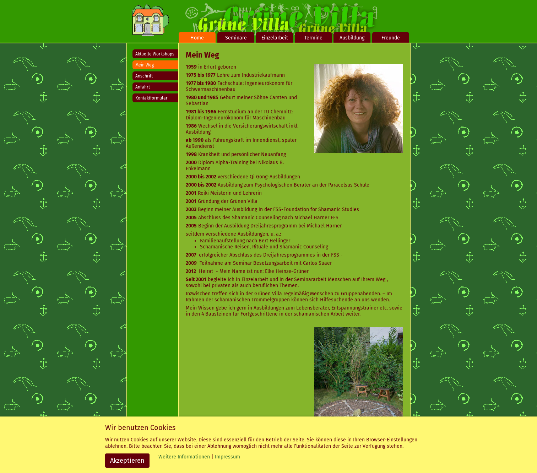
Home (197, 38)
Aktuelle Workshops (154, 54)
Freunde (390, 38)
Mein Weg (144, 65)
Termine (313, 38)
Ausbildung (352, 38)
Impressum (227, 457)
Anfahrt (142, 87)
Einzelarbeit (274, 38)
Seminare (236, 38)
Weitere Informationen (184, 457)
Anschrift (144, 76)
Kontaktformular (151, 98)
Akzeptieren (127, 460)
